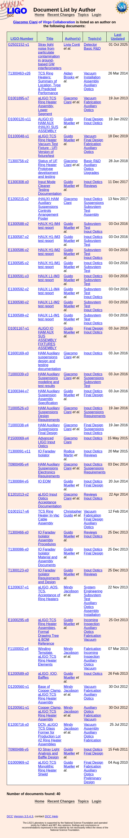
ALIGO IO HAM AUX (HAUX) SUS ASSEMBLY (48, 125)
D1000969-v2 (18, 762)
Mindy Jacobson (71, 589)
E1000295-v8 (18, 620)
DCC (10, 816)
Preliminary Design (92, 780)
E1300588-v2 (18, 224)
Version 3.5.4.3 (23, 816)
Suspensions (94, 203)
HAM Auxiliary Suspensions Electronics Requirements (49, 470)
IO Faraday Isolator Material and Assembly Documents (47, 557)
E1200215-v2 (18, 199)
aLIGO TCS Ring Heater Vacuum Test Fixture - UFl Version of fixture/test (48, 146)
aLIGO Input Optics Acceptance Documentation (50, 500)
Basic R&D (92, 48)
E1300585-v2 (18, 263)
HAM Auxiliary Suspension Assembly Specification (49, 397)
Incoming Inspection (92, 622)
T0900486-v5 (18, 749)
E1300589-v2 (18, 315)
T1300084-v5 (18, 481)
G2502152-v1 (18, 44)
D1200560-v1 (18, 686)
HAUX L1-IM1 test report (49, 317)
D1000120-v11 (19, 119)
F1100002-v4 (18, 649)
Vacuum (90, 73)
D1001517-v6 (18, 511)
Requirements (95, 416)
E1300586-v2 (18, 250)
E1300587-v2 (18, 237)
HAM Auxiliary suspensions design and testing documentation (49, 361)
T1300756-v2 (18, 161)
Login (96, 15)
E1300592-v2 (18, 289)
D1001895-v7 (18, 98)
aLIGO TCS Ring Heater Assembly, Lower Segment (47, 106)
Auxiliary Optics (90, 87)
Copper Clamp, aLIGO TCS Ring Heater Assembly (50, 713)
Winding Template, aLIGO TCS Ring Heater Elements (47, 656)
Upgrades (91, 173)
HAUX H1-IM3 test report (49, 239)
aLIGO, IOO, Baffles (48, 675)
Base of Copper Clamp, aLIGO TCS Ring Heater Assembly (50, 694)
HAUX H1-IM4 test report (49, 225)
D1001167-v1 (18, 328)
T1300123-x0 (18, 570)
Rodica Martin (69, 453)
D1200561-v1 (18, 707)
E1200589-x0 (18, 673)
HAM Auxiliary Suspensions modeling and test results (49, 380)
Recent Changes (61, 15)
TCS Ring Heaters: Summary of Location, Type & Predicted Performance (49, 83)
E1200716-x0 (18, 724)
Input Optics (93, 123)
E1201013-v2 (18, 494)
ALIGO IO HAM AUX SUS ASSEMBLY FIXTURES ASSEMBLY (47, 338)
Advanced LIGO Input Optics (46, 442)
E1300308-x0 (18, 182)
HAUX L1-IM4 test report (49, 291)
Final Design (93, 119)
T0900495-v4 (18, 464)
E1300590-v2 (18, 302)
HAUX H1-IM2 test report (49, 252)
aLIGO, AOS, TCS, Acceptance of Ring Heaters (49, 593)
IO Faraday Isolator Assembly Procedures (47, 538)
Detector (90, 44)
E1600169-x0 (18, 353)
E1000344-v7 (18, 391)
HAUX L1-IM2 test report (49, 304)
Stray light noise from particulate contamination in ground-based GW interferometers (50, 56)
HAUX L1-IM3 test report (49, 278)
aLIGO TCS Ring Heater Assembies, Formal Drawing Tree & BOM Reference (48, 631)
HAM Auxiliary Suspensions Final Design (49, 429)
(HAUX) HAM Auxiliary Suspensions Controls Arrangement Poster (48, 208)
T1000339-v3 (18, 374)
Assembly (91, 81)
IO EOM (44, 481)
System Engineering (93, 589)
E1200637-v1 (18, 587)
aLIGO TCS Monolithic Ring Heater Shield (47, 768)
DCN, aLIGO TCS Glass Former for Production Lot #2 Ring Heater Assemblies (50, 734)
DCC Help (51, 816)
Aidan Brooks (69, 75)
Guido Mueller (69, 121)
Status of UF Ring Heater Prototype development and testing (48, 168)
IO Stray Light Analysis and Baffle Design (48, 753)
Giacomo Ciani (25, 22)
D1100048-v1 (18, 136)
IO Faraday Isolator (46, 453)
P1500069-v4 (18, 438)
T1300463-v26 (19, 73)
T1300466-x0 (18, 532)
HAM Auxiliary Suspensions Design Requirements (49, 414)
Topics (83, 15)
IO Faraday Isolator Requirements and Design (49, 576)
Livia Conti (72, 44)
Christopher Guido (73, 513)
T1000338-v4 (18, 425)
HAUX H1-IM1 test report (49, 265)
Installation (92, 77)
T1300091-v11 (19, 451)
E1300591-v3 (18, 276)
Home (39, 15)
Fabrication (92, 102)
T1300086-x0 (18, 549)
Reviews (90, 186)
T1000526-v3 (18, 408)
